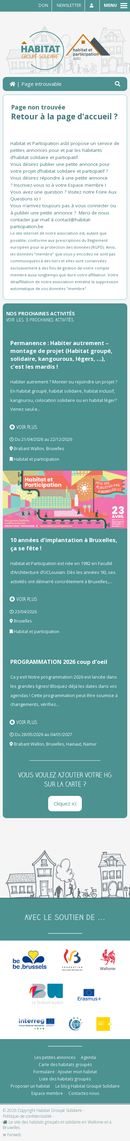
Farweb (12, 1135)
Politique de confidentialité (27, 1116)
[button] (117, 84)
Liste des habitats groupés (65, 1079)
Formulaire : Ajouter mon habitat (65, 1072)
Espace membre (47, 1093)
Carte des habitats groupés (65, 1064)
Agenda (88, 1057)
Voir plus (23, 427)
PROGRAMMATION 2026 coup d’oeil (58, 662)
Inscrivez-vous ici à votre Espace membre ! (60, 185)
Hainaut (73, 744)
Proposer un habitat (30, 1086)
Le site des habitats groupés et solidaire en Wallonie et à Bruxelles (57, 1125)
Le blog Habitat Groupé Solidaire (87, 1086)
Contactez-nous (83, 1093)
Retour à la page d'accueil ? (64, 116)
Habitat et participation (36, 459)
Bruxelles (55, 448)
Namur (90, 744)
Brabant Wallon (29, 448)
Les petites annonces (54, 1057)
